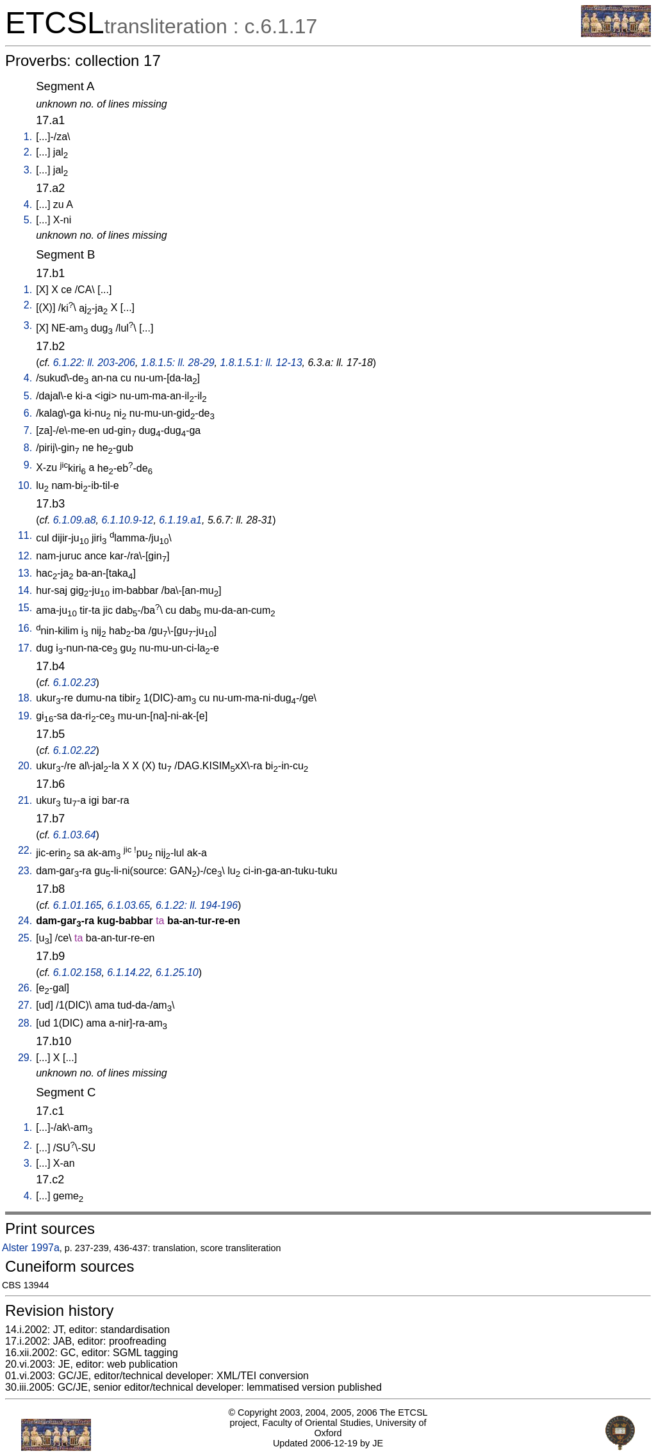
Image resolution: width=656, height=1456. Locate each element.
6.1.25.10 (177, 972)
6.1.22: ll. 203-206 (94, 362)
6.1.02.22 (74, 750)
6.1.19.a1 (180, 520)
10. (25, 485)
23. (25, 870)
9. (28, 465)
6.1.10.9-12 (127, 520)
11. (25, 535)
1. (28, 136)
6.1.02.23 (74, 682)
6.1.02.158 (77, 972)
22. (25, 850)
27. (25, 1005)
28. (25, 1023)
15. (25, 607)
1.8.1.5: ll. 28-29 (178, 362)
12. (25, 555)
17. (25, 648)
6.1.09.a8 (74, 520)
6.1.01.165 (77, 905)
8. (28, 447)
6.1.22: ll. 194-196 (197, 905)
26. (25, 987)
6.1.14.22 (128, 972)
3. (28, 169)
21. (25, 800)
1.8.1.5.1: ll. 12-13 (261, 362)
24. (25, 920)
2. (28, 152)
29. (25, 1057)
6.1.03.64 (74, 834)
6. (28, 413)
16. (25, 628)
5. (28, 219)
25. (25, 937)
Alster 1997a (31, 1247)
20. (25, 765)
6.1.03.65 (128, 905)
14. (25, 590)
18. (25, 697)
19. (25, 715)
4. (28, 204)
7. (28, 430)
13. (25, 573)
